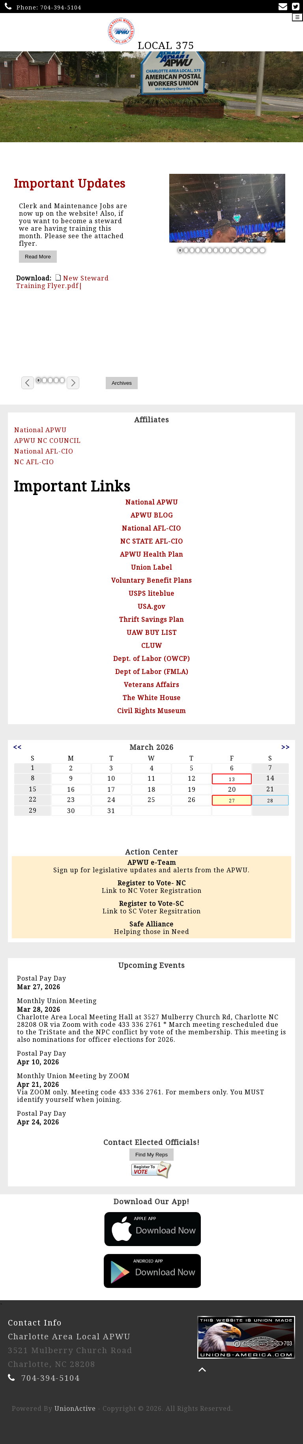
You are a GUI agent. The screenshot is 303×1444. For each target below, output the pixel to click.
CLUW (151, 646)
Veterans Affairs (151, 685)
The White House (152, 698)
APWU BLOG (152, 515)
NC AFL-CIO (34, 462)
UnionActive (75, 1408)
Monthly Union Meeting (57, 1001)
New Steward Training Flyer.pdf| (62, 282)
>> (285, 747)
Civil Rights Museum (151, 711)
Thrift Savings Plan (151, 619)
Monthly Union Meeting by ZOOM (73, 1076)
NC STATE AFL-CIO (151, 541)
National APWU (40, 430)
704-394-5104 (60, 7)
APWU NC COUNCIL (47, 440)
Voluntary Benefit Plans (151, 580)
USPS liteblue (151, 593)
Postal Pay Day (41, 978)
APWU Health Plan (151, 554)
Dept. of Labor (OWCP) (151, 659)
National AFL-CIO (43, 451)
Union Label (151, 567)
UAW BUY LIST (152, 632)
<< (17, 747)
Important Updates (69, 183)
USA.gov (151, 606)
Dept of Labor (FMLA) (151, 672)
